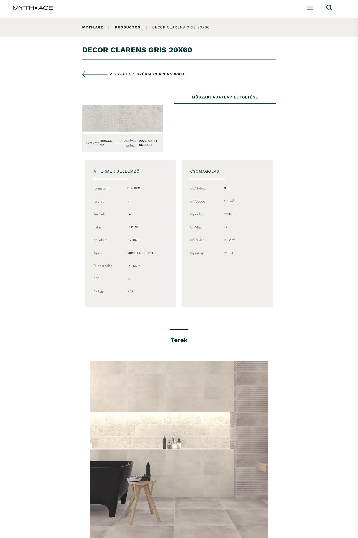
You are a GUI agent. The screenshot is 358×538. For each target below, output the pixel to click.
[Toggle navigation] (310, 7)
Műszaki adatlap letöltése (225, 97)
